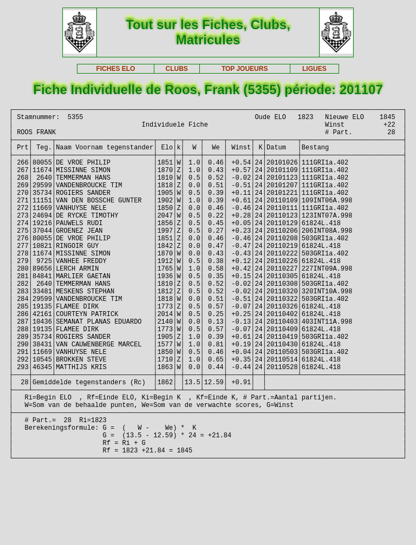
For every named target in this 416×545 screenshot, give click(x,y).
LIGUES (314, 69)
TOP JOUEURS (245, 69)
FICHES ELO (115, 69)
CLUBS (176, 69)
